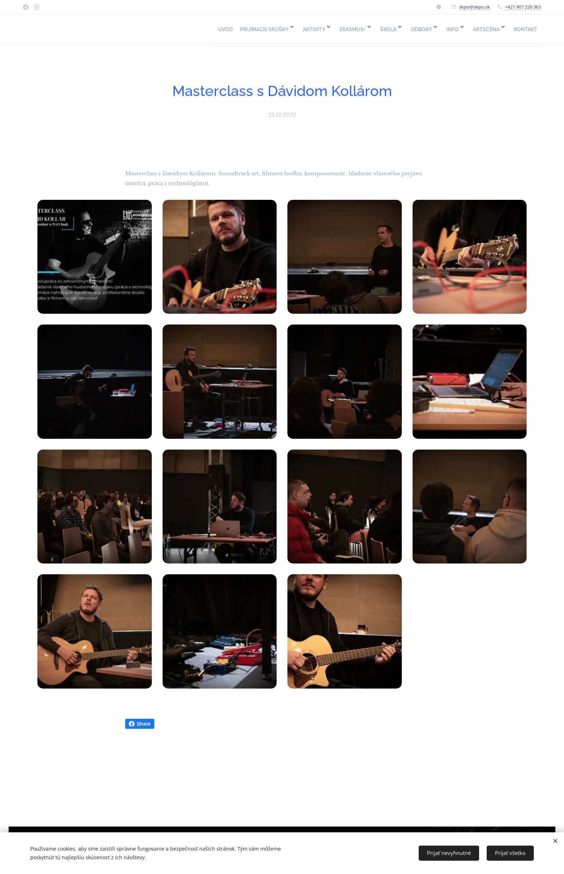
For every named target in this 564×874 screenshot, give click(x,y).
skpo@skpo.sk (474, 7)
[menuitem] (395, 29)
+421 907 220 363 (523, 7)
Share (140, 724)
